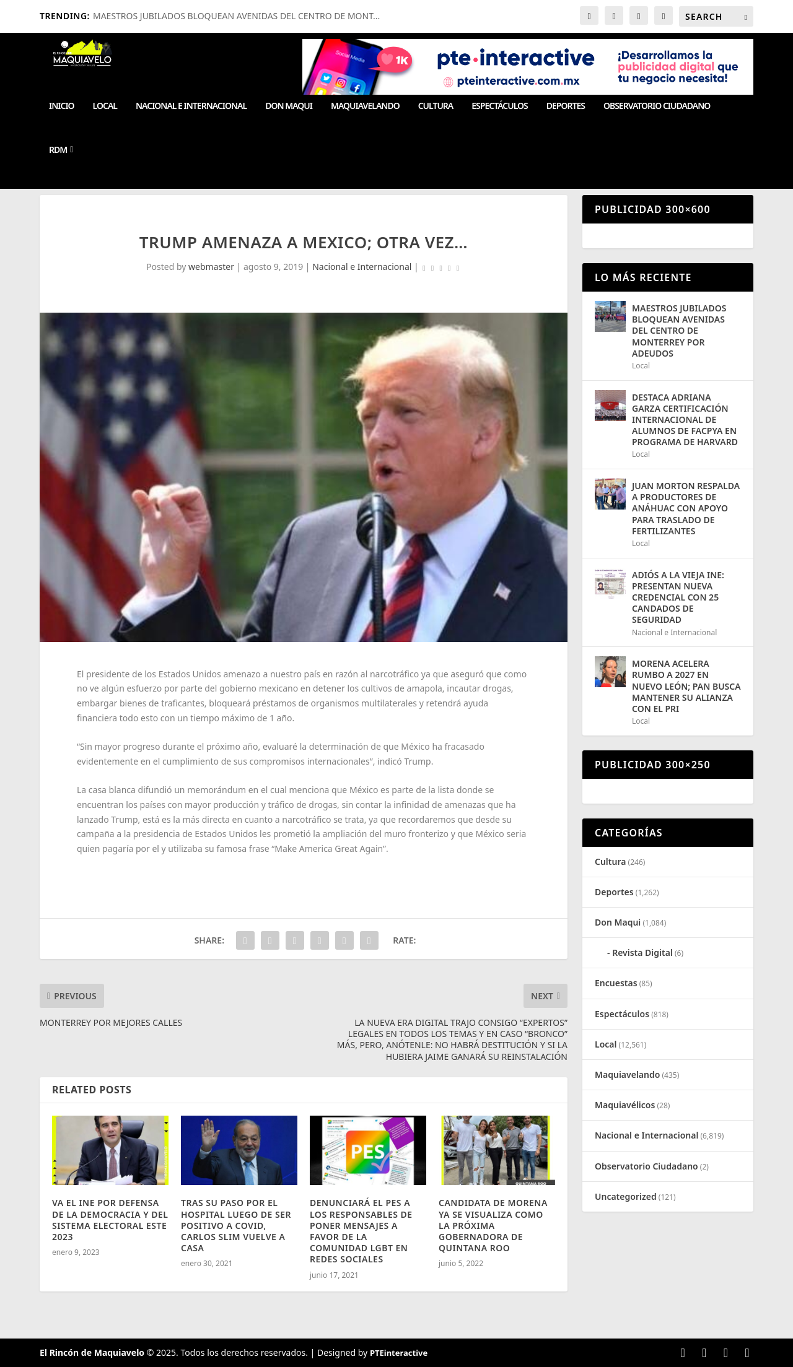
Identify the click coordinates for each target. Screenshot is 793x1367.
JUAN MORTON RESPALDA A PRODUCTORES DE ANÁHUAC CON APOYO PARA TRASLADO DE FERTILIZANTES (686, 508)
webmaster (211, 266)
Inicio (61, 106)
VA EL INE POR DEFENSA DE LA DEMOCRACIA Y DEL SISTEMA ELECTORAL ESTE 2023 (110, 1220)
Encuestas (616, 983)
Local (105, 106)
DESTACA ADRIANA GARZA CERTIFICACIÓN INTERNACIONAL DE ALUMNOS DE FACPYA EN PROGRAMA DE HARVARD (685, 419)
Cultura (435, 106)
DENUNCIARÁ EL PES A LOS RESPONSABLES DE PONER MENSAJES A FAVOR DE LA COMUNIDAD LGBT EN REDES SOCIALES (361, 1231)
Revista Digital (642, 952)
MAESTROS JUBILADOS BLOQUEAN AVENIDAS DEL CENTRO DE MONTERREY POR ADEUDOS (679, 330)
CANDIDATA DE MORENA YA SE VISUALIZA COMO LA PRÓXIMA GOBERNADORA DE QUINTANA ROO (493, 1225)
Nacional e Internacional (191, 106)
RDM (58, 150)
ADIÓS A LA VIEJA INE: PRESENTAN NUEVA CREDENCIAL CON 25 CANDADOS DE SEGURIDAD (678, 597)
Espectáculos (499, 106)
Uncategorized (626, 1196)
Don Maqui (288, 106)
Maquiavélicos (625, 1105)
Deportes (565, 106)
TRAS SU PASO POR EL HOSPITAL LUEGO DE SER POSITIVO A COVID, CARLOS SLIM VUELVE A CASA (236, 1225)
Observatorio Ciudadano (656, 106)
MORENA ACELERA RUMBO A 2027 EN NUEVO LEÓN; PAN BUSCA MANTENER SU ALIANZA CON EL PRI (686, 685)
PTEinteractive (398, 1352)
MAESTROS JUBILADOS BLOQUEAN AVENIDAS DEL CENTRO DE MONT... (236, 16)
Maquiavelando (365, 106)
